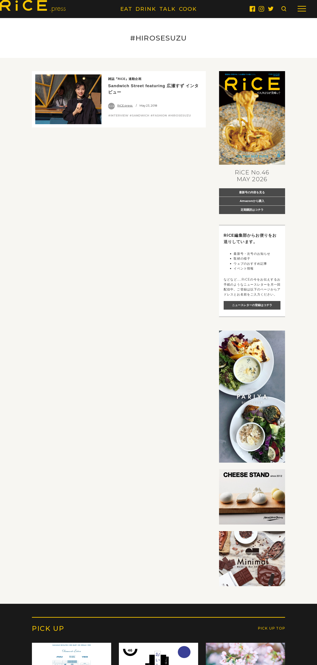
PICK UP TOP (271, 628)
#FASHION (158, 115)
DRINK (145, 9)
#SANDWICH (139, 115)
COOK (188, 9)
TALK (167, 9)
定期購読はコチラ (252, 209)
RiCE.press (120, 105)
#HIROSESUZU (179, 115)
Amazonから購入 (252, 201)
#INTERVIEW (118, 115)
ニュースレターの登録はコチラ (252, 305)
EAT (126, 9)
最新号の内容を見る (252, 192)
